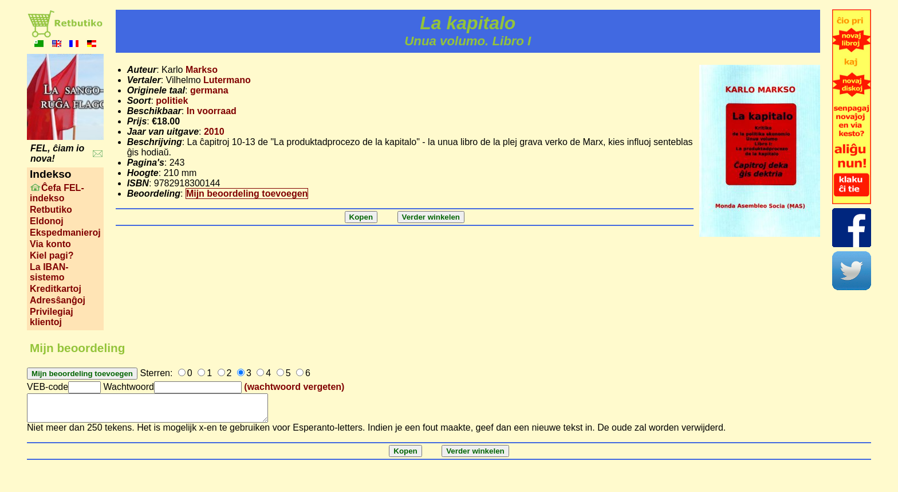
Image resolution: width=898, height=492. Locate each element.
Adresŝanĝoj (57, 300)
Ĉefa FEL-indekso (57, 193)
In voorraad (212, 111)
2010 (214, 131)
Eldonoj (47, 221)
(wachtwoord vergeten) (294, 387)
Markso (202, 70)
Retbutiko (51, 209)
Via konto (50, 244)
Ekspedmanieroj (65, 232)
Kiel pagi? (51, 255)
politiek (172, 101)
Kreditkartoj (55, 289)
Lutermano (227, 80)
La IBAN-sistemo (49, 272)
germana (209, 90)
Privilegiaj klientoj (51, 317)
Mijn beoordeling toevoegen (247, 193)
